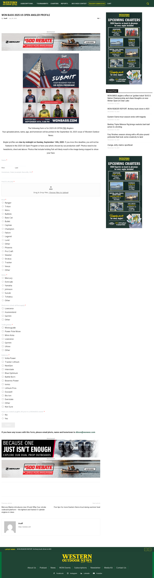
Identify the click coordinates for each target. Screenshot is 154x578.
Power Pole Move (13, 331)
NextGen (9, 365)
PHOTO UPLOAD (8, 182)
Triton (8, 206)
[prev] (145, 549)
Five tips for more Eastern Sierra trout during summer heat (77, 507)
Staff (5, 18)
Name (4, 160)
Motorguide (10, 327)
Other (7, 244)
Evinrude (9, 281)
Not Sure (9, 406)
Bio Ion (8, 395)
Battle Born (10, 376)
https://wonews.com (24, 527)
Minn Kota (9, 335)
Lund (7, 240)
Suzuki (8, 293)
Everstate (9, 399)
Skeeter (8, 255)
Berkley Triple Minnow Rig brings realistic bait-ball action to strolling (128, 125)
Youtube (99, 573)
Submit (8, 425)
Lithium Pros (10, 388)
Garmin (8, 316)
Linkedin (87, 573)
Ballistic (8, 214)
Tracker (8, 262)
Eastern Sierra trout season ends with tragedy (126, 117)
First (3, 168)
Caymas (8, 225)
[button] (147, 3)
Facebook (60, 573)
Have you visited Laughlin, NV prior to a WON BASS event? (23, 412)
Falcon (8, 232)
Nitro (7, 210)
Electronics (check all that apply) (14, 305)
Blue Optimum (11, 373)
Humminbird (10, 312)
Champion (9, 229)
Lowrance (9, 308)
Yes (6, 418)
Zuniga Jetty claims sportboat (120, 145)
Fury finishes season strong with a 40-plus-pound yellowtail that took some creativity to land (128, 135)
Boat (4, 200)
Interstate (9, 369)
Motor (4, 275)
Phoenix (8, 247)
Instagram (73, 573)
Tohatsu (9, 296)
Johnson (8, 289)
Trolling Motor (7, 325)
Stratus (8, 258)
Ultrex (7, 346)
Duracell (8, 391)
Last (16, 168)
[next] (149, 549)
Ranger (8, 202)
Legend (8, 236)
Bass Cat (9, 217)
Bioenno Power (12, 380)
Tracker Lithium (12, 362)
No (6, 414)
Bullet (7, 221)
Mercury (8, 278)
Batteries (5, 355)
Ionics (7, 384)
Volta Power (10, 358)
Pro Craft (9, 251)
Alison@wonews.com (85, 432)
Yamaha (8, 285)
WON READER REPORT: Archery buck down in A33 (128, 109)
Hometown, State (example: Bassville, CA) (17, 172)
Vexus (7, 266)
